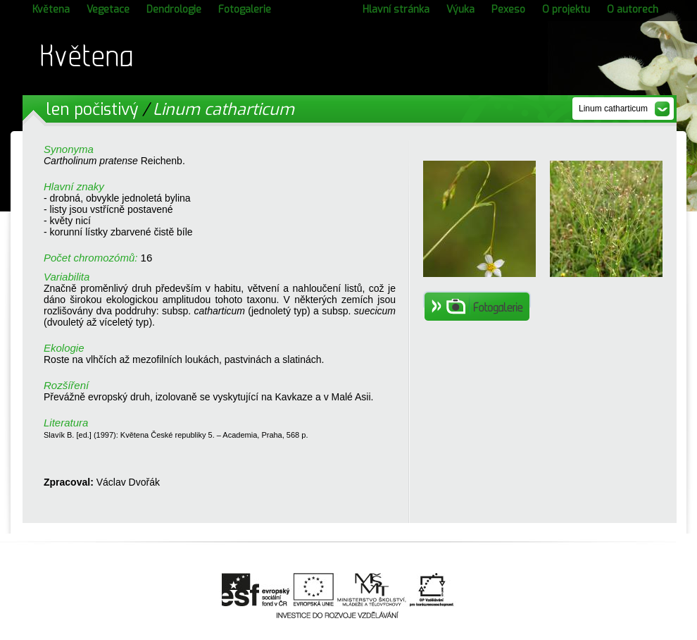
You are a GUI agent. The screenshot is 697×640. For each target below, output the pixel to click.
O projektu (566, 9)
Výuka (460, 9)
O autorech (632, 9)
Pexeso (508, 9)
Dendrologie (173, 9)
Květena (51, 9)
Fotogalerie (244, 9)
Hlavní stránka (396, 9)
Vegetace (108, 9)
